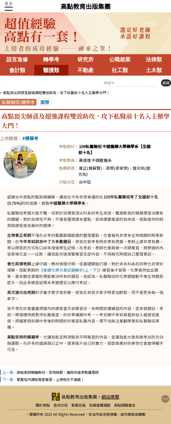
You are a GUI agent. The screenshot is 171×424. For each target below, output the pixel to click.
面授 (44, 102)
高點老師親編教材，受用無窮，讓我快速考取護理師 (58, 372)
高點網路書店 (124, 405)
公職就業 (119, 59)
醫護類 (51, 70)
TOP (165, 399)
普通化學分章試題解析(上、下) (70, 270)
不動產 (85, 70)
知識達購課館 (99, 405)
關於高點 (43, 405)
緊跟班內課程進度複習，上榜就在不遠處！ (50, 379)
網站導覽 (110, 396)
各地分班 (60, 405)
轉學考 (51, 59)
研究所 (85, 59)
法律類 (154, 59)
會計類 (17, 70)
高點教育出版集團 (85, 6)
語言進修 (17, 59)
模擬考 (31, 138)
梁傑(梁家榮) (117, 168)
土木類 (154, 70)
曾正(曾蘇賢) (90, 168)
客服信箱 (78, 405)
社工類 (120, 70)
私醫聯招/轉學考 (18, 102)
